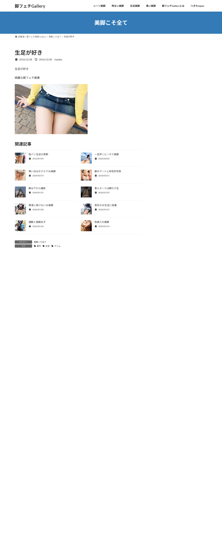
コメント (22, 276)
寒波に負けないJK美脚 (41, 205)
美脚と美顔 (162, 72)
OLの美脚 (161, 86)
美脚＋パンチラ (164, 107)
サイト (19, 359)
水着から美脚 (163, 93)
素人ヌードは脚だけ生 (107, 188)
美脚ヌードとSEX (165, 114)
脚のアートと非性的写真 (108, 171)
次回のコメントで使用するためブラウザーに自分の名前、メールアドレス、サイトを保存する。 (78, 377)
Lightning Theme (109, 537)
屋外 (39, 246)
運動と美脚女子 (37, 221)
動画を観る (28, 516)
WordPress (92, 537)
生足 (47, 246)
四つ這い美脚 (163, 58)
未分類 (160, 121)
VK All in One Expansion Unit (132, 537)
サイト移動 (48, 516)
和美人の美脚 (102, 221)
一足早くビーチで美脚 (107, 154)
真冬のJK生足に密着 (106, 205)
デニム (57, 246)
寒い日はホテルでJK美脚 (42, 171)
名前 (17, 323)
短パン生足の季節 (38, 154)
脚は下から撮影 (37, 188)
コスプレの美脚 (164, 100)
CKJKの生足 (163, 79)
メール (19, 341)
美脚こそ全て (40, 242)
